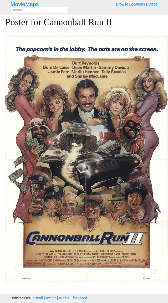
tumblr (64, 298)
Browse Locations (130, 4)
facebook (80, 298)
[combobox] (39, 10)
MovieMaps (25, 4)
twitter (51, 298)
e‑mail (38, 298)
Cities (152, 4)
